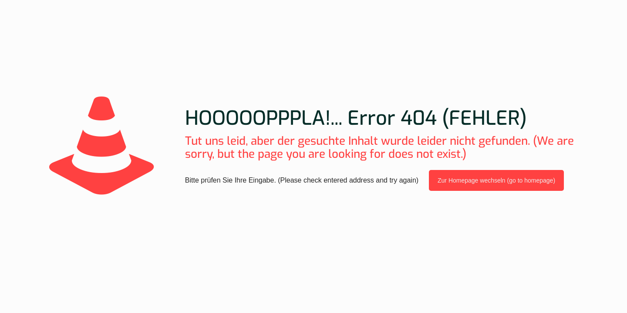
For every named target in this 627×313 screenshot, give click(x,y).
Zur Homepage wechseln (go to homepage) (496, 180)
